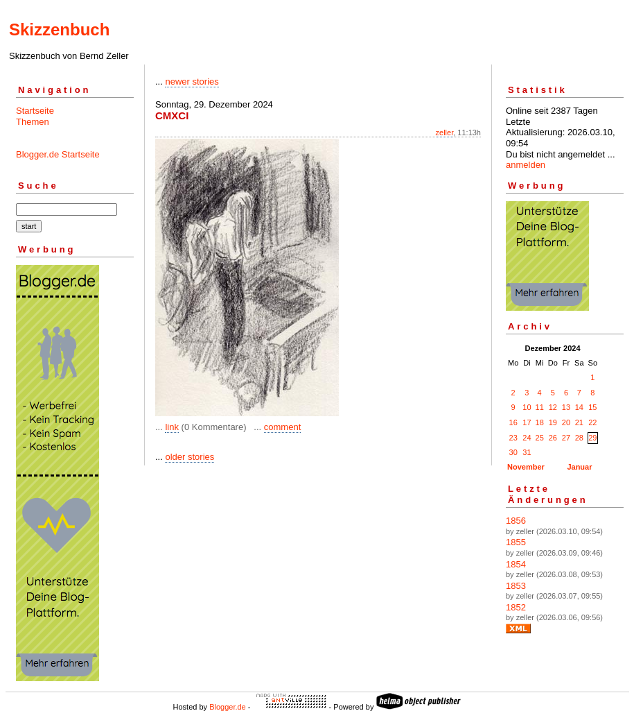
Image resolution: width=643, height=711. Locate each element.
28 (579, 438)
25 (540, 438)
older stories (189, 457)
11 (540, 407)
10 (526, 407)
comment (282, 427)
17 (526, 422)
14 (579, 407)
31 (526, 452)
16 (513, 422)
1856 (516, 520)
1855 (516, 542)
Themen (32, 122)
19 (553, 422)
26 (553, 438)
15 (592, 407)
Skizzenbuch (59, 29)
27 (566, 438)
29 (592, 438)
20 (566, 422)
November (526, 467)
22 (592, 422)
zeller (445, 132)
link (172, 427)
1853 (516, 586)
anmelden (525, 165)
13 (566, 407)
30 (513, 452)
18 (540, 422)
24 (526, 438)
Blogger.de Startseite (58, 154)
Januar (579, 467)
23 (513, 438)
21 (579, 422)
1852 (516, 607)
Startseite (35, 110)
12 (553, 407)
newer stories (191, 81)
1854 (516, 564)
